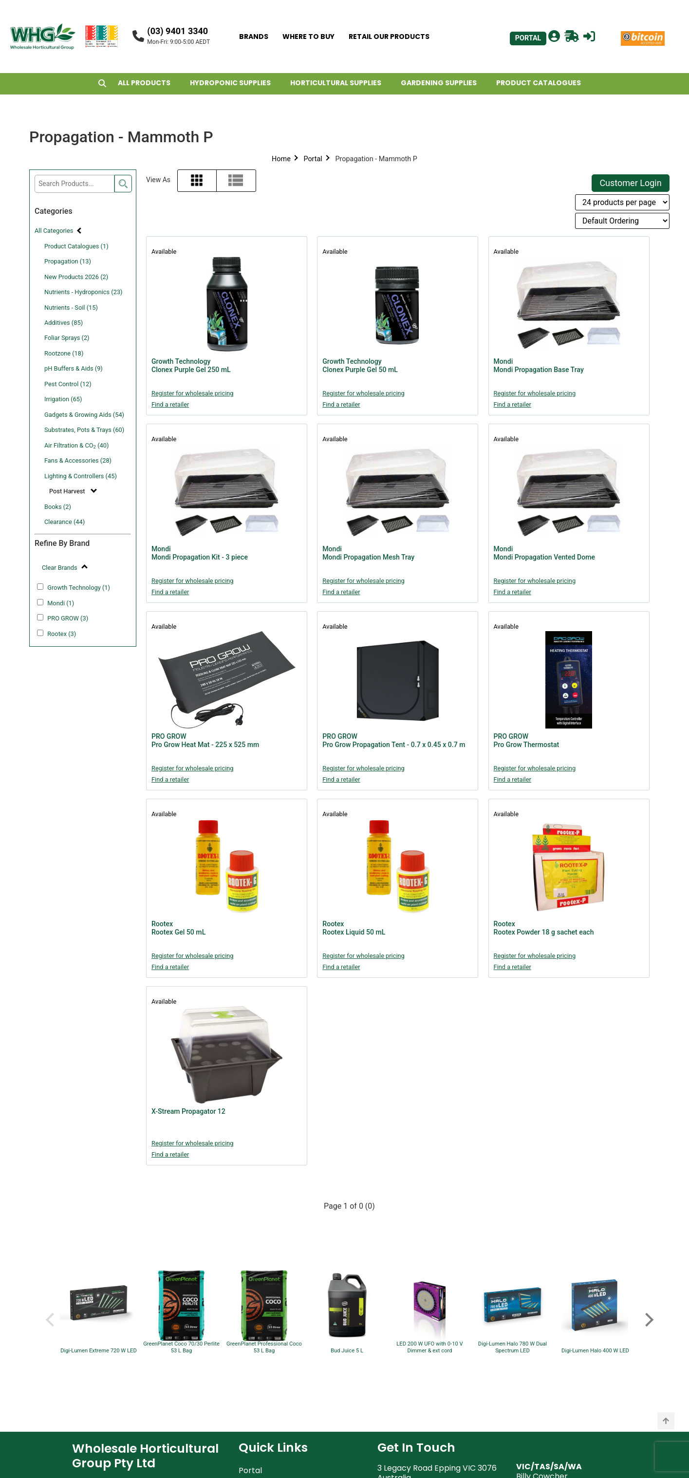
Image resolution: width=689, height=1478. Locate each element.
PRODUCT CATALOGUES (538, 83)
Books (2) (57, 506)
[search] (123, 183)
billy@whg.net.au (548, 1308)
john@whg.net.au (410, 1406)
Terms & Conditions (276, 1312)
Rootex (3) (61, 633)
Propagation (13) (67, 261)
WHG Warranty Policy (280, 1341)
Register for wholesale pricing (192, 393)
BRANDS (253, 36)
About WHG (261, 1297)
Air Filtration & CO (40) (76, 445)
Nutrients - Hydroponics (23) (83, 292)
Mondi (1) (60, 603)
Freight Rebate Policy (279, 1385)
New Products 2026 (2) (76, 277)
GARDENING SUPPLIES (439, 83)
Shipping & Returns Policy (287, 1370)
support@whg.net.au (417, 1350)
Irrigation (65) (63, 399)
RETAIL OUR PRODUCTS (389, 36)
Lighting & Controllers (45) (80, 476)
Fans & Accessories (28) (78, 460)
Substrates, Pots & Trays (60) (84, 429)
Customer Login (630, 183)
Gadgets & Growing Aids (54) (84, 414)
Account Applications (280, 1429)
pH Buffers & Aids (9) (73, 368)
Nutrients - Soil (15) (71, 307)
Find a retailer (170, 404)
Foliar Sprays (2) (67, 337)
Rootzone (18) (63, 353)
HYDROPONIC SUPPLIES (230, 83)
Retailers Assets (269, 1414)
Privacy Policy (265, 1356)
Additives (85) (63, 322)
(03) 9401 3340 (177, 31)
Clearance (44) (64, 521)
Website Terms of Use (281, 1326)
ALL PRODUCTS (144, 83)
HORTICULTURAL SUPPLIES (335, 83)
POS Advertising (269, 1399)
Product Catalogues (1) (76, 246)
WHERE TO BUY (308, 36)
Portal (312, 159)
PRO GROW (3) (67, 618)
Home (281, 159)
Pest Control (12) (68, 384)
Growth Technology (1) (78, 587)
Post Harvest (68, 491)
